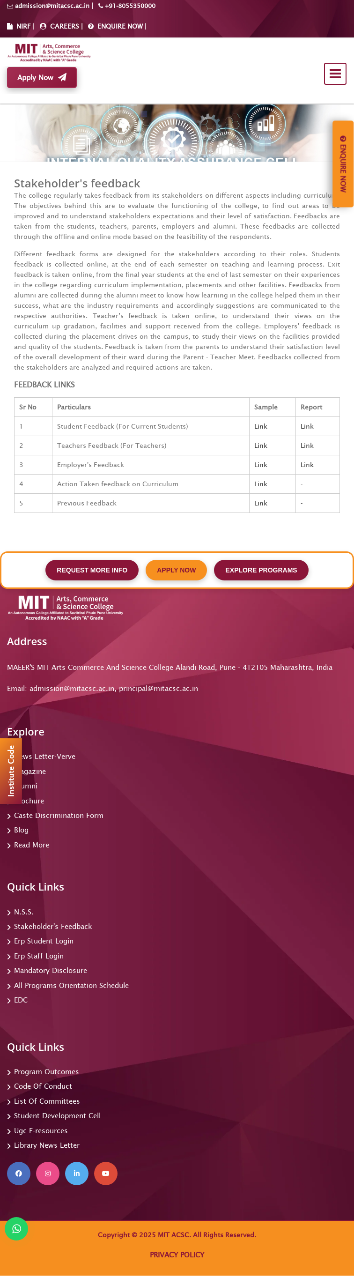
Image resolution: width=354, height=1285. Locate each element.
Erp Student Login (44, 941)
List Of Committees (47, 1101)
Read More (31, 845)
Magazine (30, 771)
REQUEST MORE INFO (92, 570)
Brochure (29, 801)
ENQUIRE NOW (119, 26)
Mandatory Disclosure (50, 970)
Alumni (25, 786)
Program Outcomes (46, 1072)
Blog (21, 830)
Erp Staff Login (39, 956)
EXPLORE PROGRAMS (261, 570)
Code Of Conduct (43, 1086)
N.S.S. (24, 912)
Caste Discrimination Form (58, 815)
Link (260, 426)
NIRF (23, 26)
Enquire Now (343, 164)
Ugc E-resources (41, 1131)
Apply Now (41, 77)
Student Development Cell (57, 1116)
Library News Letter (47, 1145)
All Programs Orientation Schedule (71, 985)
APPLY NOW (176, 570)
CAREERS (63, 26)
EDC (21, 1000)
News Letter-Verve (44, 756)
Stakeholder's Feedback (53, 926)
